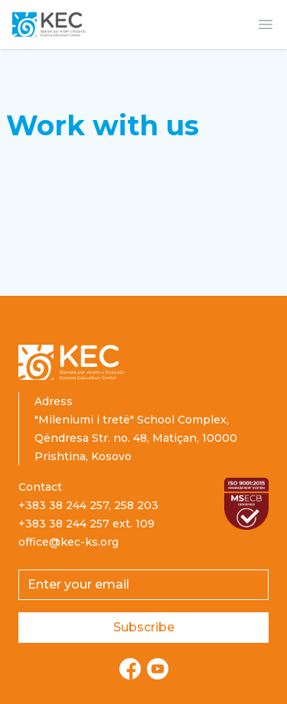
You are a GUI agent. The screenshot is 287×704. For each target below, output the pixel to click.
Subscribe (143, 627)
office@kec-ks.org (68, 542)
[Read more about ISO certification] (246, 504)
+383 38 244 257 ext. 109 (86, 523)
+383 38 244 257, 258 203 (88, 505)
